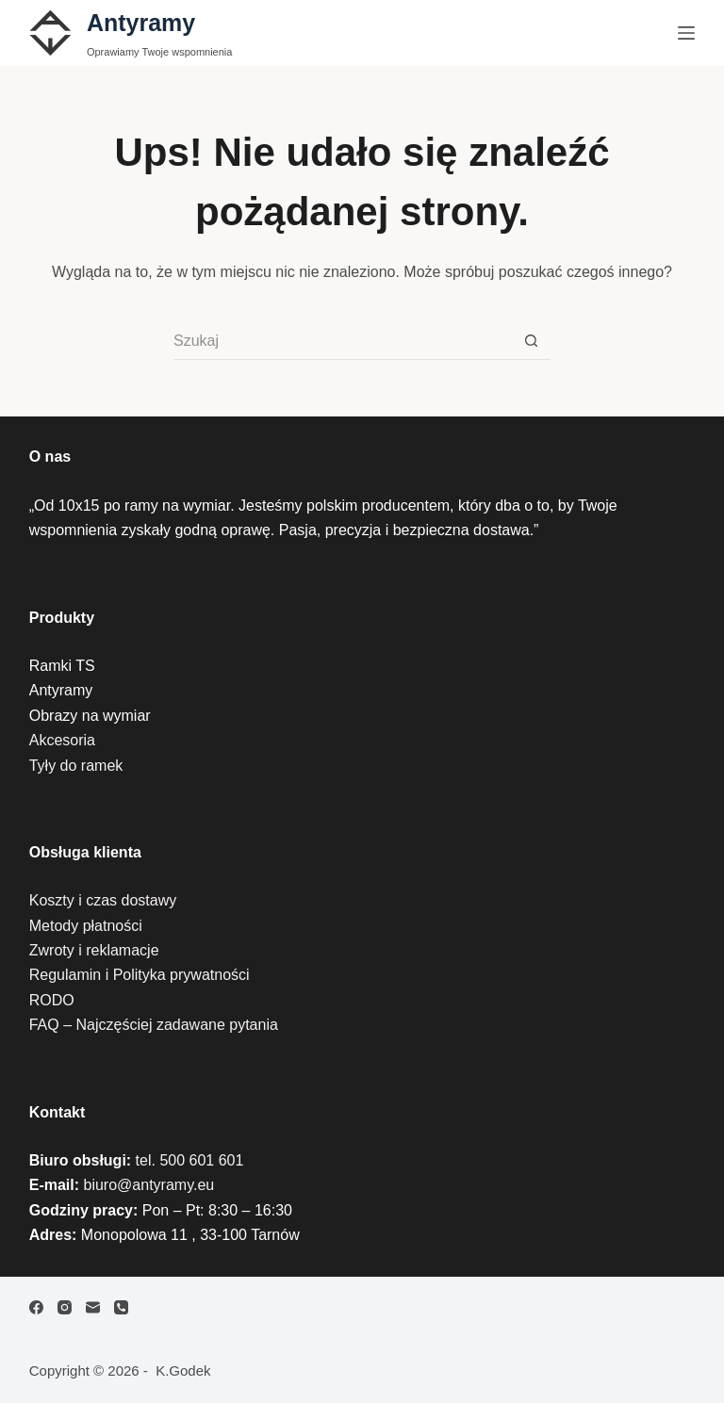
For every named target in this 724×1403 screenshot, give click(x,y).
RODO (51, 1000)
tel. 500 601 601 (190, 1160)
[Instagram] (65, 1307)
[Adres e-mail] (93, 1307)
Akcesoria (62, 740)
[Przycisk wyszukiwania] (532, 341)
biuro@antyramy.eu (149, 1185)
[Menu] (686, 32)
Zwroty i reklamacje (94, 950)
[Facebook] (36, 1307)
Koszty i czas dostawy (103, 900)
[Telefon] (121, 1307)
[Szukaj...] (343, 341)
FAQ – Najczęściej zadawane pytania (153, 1025)
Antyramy (141, 22)
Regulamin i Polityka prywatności (139, 975)
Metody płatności (85, 926)
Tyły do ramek (76, 766)
